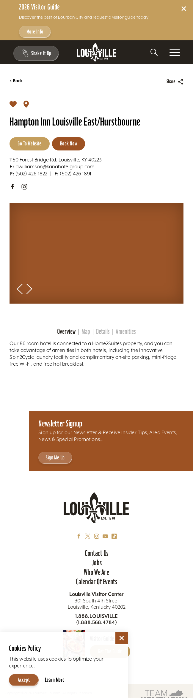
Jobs (97, 562)
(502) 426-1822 (28, 174)
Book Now (68, 143)
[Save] (13, 104)
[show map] (26, 104)
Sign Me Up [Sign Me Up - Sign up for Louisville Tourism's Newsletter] (55, 457)
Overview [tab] (66, 331)
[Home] (96, 52)
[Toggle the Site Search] (154, 52)
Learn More (55, 680)
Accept (24, 680)
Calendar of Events (96, 581)
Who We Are (96, 572)
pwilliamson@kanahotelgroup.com (52, 167)
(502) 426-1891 (72, 174)
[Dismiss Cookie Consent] (121, 638)
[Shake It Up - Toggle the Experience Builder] (36, 53)
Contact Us (96, 553)
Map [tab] (85, 331)
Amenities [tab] (126, 331)
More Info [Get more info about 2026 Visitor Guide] (34, 31)
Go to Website (29, 143)
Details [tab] (103, 331)
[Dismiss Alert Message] (184, 8)
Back (16, 80)
